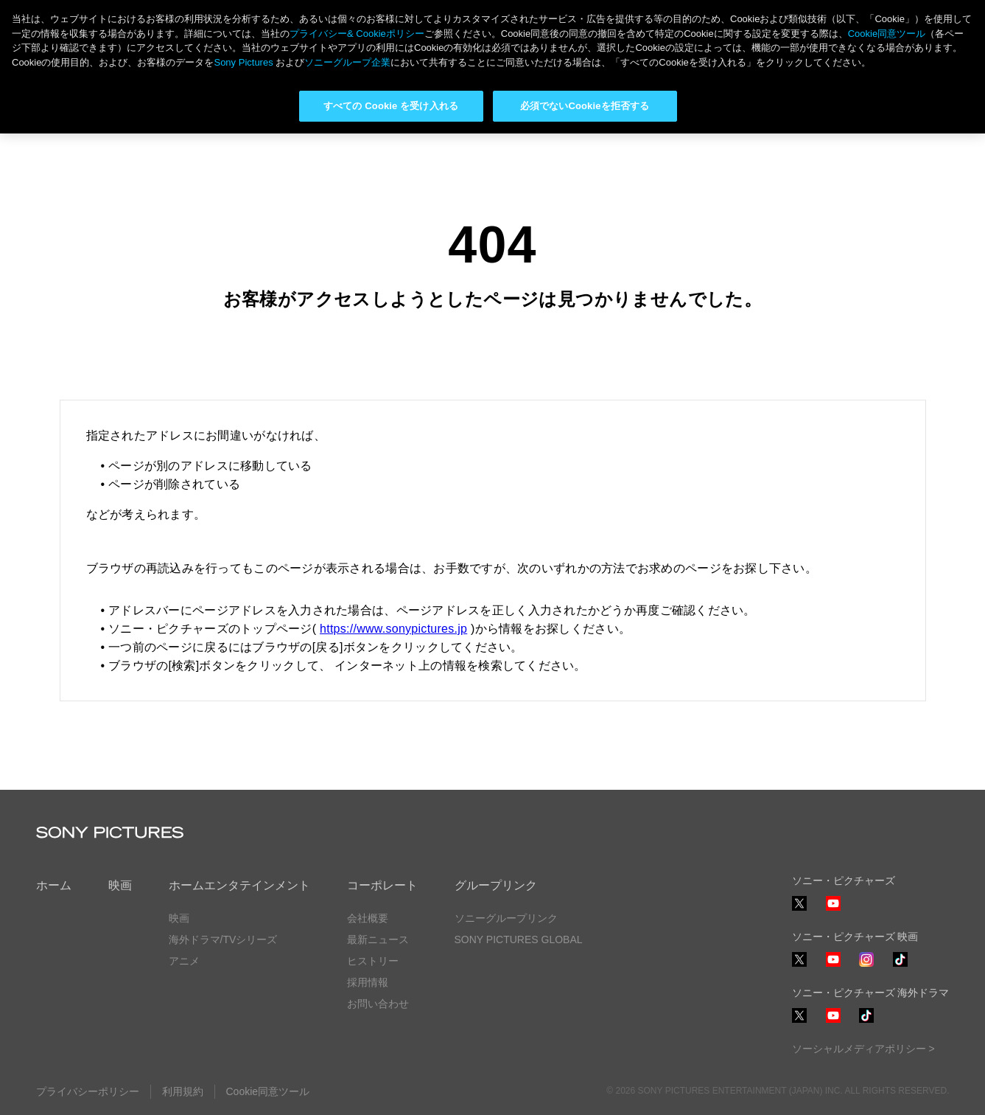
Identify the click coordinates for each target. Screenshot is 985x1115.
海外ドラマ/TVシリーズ (223, 939)
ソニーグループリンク (506, 918)
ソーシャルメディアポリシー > (863, 1049)
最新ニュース (378, 939)
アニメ (184, 961)
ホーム (53, 885)
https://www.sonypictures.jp (393, 628)
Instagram (866, 966)
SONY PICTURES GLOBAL (519, 939)
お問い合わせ (378, 1004)
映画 (120, 885)
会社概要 (367, 918)
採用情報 (367, 982)
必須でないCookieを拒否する (584, 105)
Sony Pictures (243, 62)
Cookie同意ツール (268, 1091)
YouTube (833, 910)
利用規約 (182, 1091)
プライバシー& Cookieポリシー (357, 33)
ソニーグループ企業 (347, 62)
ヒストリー (373, 961)
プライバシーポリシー (87, 1091)
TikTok (900, 966)
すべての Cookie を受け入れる (390, 105)
